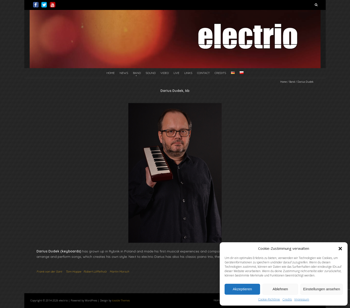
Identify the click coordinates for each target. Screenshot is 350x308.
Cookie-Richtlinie (269, 299)
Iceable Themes (121, 300)
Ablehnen (280, 289)
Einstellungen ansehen (321, 289)
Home (110, 73)
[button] (340, 248)
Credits (287, 299)
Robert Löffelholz (95, 271)
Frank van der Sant (49, 271)
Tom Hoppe (73, 271)
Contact (203, 73)
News (124, 73)
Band (137, 73)
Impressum (301, 299)
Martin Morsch (119, 271)
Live (176, 73)
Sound (151, 73)
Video (164, 73)
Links (188, 73)
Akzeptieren (242, 289)
